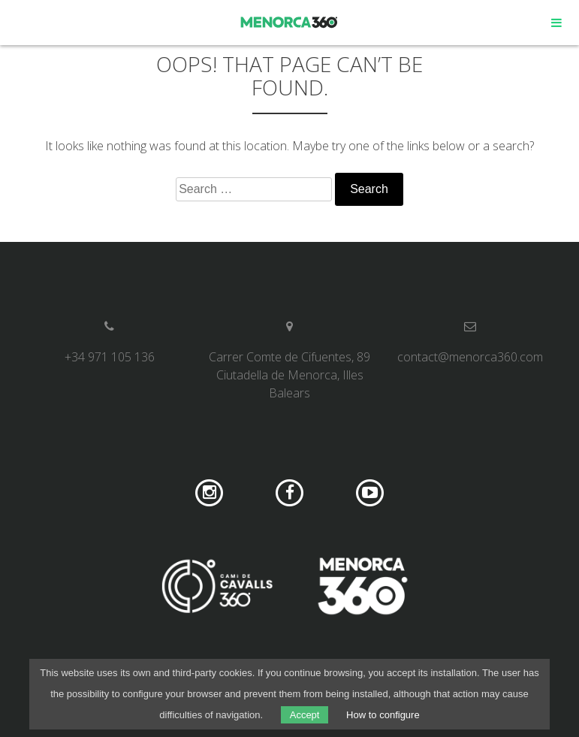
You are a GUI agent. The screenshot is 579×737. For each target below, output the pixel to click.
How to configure (383, 714)
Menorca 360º (289, 22)
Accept (305, 714)
